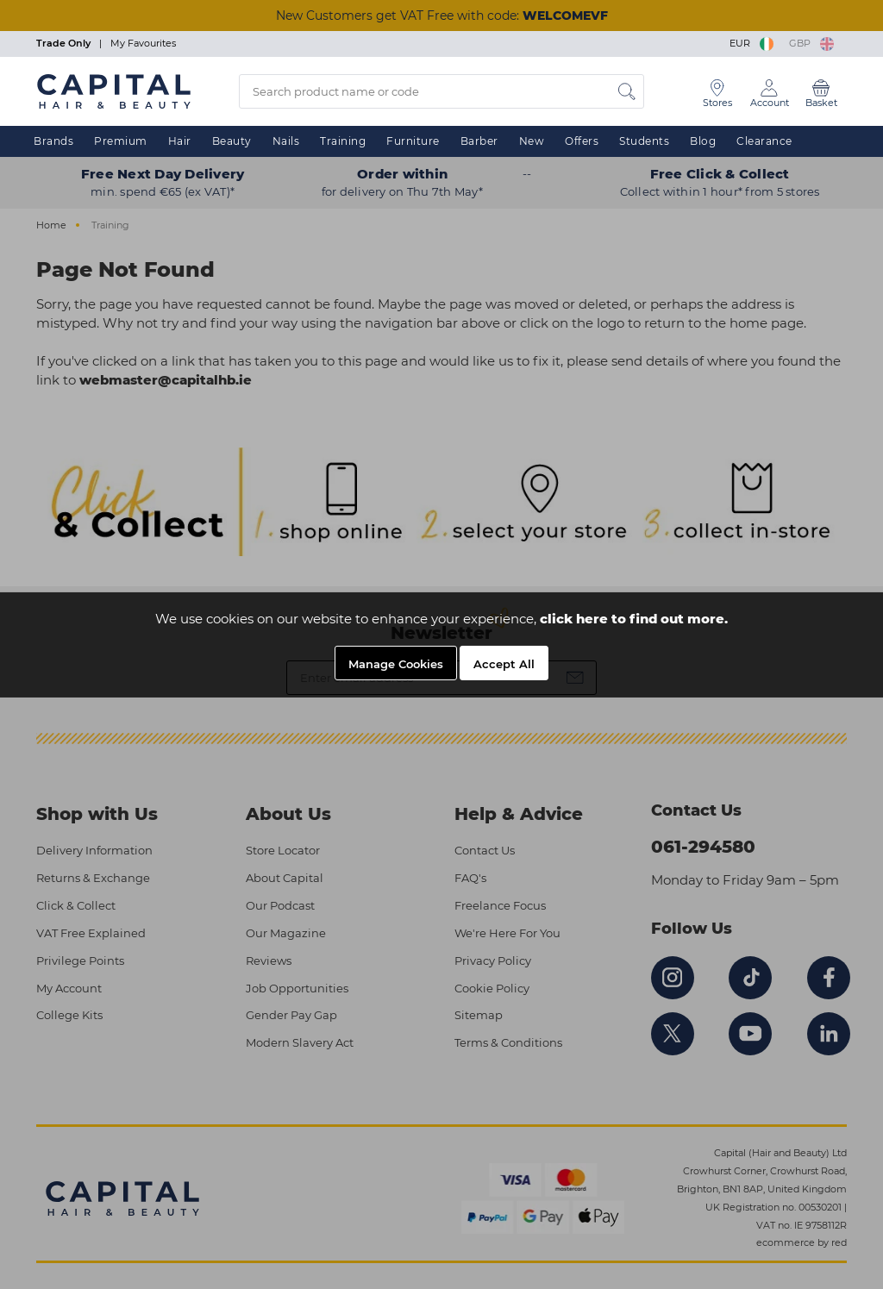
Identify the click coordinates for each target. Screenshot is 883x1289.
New (532, 141)
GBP (811, 43)
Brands (53, 141)
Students (644, 141)
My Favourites (143, 43)
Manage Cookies (395, 664)
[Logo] (113, 90)
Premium (120, 141)
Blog (703, 141)
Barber (479, 141)
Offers (581, 141)
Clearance (764, 141)
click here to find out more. (634, 618)
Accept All (504, 664)
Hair (179, 141)
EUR (753, 43)
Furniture (413, 141)
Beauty (232, 141)
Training (343, 141)
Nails (286, 141)
